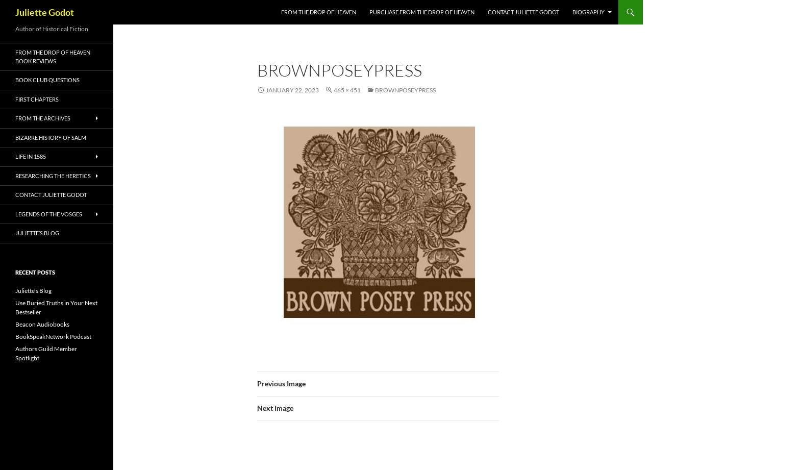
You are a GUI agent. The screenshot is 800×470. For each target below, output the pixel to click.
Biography (588, 12)
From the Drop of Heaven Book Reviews (52, 56)
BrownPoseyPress (405, 90)
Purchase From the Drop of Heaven (421, 12)
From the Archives (42, 118)
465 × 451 (347, 90)
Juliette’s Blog (37, 233)
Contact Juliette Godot (523, 12)
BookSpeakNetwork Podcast (53, 336)
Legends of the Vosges (48, 214)
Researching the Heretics (53, 175)
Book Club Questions (47, 80)
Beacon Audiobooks (42, 324)
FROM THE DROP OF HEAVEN (318, 12)
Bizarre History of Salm (50, 137)
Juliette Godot (44, 12)
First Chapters (37, 99)
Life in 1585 (30, 156)
